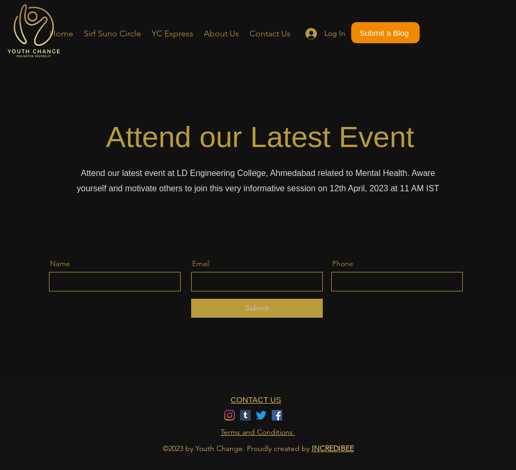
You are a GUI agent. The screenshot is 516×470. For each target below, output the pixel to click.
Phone (342, 263)
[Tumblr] (245, 415)
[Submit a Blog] (385, 32)
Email (201, 263)
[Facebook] (277, 415)
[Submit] (257, 308)
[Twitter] (261, 415)
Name (60, 263)
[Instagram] (229, 415)
